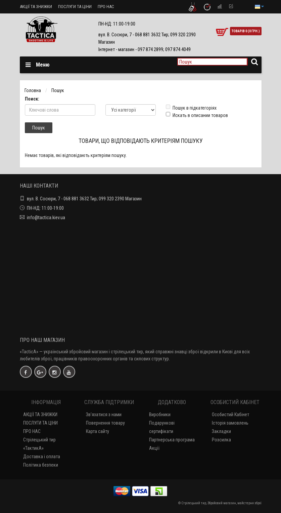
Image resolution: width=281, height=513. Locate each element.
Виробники (160, 414)
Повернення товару (105, 423)
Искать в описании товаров (197, 115)
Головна (33, 90)
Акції (154, 448)
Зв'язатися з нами (104, 414)
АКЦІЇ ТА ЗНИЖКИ (36, 6)
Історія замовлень (230, 423)
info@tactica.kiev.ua (46, 217)
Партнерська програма (172, 439)
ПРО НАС (106, 6)
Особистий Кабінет (230, 414)
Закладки (221, 431)
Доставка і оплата (41, 456)
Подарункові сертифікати (162, 427)
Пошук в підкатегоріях (191, 108)
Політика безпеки (40, 465)
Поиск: (32, 99)
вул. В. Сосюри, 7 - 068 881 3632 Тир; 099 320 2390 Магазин (84, 198)
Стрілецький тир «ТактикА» (39, 444)
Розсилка (221, 439)
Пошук (57, 90)
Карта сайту (97, 431)
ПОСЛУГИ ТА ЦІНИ (75, 6)
